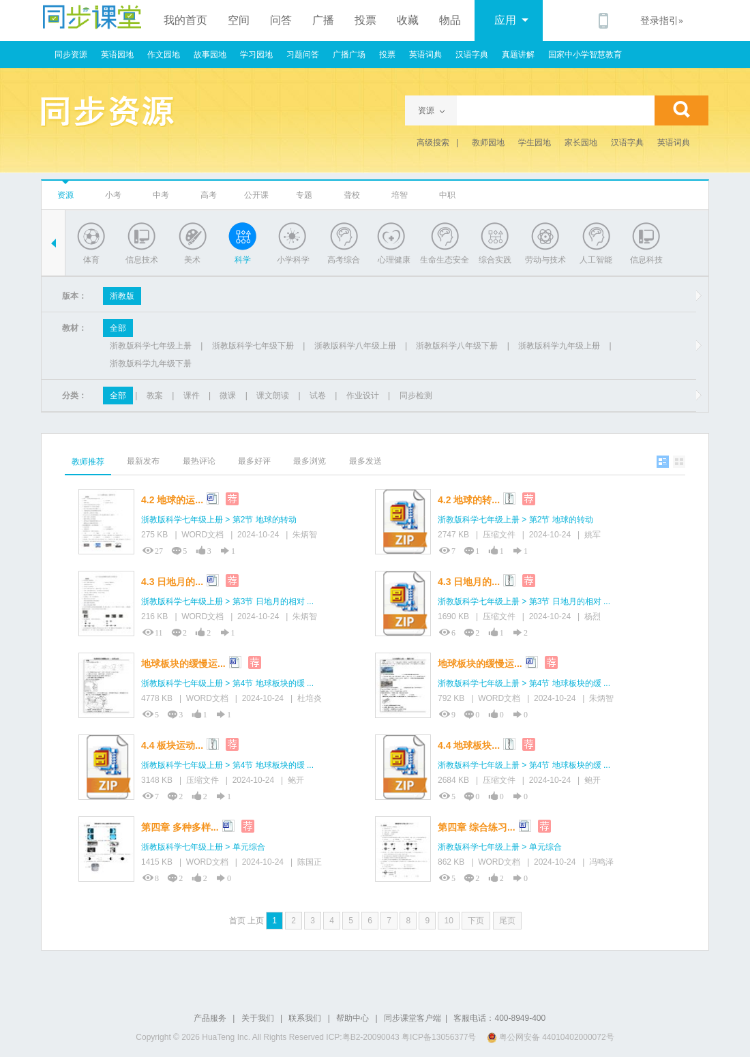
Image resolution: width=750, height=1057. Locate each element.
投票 (365, 20)
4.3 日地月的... (172, 581)
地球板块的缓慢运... (183, 663)
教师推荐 (88, 461)
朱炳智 (304, 534)
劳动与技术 (545, 260)
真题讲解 (518, 54)
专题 (304, 195)
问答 (281, 20)
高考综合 (343, 260)
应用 (511, 20)
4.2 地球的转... (469, 499)
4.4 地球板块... (469, 745)
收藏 (408, 20)
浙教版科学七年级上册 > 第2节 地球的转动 (219, 519)
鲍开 (296, 780)
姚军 (592, 534)
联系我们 (304, 1018)
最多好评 (254, 461)
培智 (399, 195)
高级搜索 (433, 142)
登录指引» (661, 21)
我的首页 (185, 20)
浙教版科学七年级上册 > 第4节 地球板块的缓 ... (227, 683)
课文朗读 (272, 395)
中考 (161, 195)
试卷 (318, 395)
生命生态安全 (444, 260)
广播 (323, 20)
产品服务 (210, 1018)
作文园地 (163, 54)
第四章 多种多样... (180, 827)
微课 (228, 395)
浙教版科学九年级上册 (559, 346)
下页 (476, 920)
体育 (91, 260)
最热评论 (199, 461)
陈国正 (309, 862)
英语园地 (117, 54)
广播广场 (349, 54)
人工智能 (596, 260)
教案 (155, 395)
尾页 (507, 920)
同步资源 (71, 54)
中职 (447, 195)
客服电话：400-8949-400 (499, 1018)
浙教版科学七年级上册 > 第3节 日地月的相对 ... (227, 601)
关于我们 (257, 1018)
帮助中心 (352, 1018)
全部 (118, 328)
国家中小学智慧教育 (585, 54)
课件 (191, 395)
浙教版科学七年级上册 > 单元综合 (203, 847)
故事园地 (210, 54)
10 (448, 920)
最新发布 (143, 461)
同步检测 (416, 395)
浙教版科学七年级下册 (253, 346)
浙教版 (122, 296)
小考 (113, 195)
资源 (65, 195)
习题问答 (302, 54)
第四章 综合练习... (476, 827)
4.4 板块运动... (172, 745)
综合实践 (495, 260)
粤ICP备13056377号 (439, 1037)
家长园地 (581, 142)
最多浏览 (309, 461)
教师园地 (488, 142)
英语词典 (425, 54)
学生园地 (534, 142)
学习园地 (256, 54)
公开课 (256, 195)
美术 (192, 260)
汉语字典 (471, 54)
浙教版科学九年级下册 (151, 363)
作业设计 (362, 395)
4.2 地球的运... (172, 499)
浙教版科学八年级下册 (457, 346)
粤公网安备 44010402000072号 (551, 1037)
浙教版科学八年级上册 (355, 346)
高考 (208, 195)
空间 (239, 20)
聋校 (352, 195)
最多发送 (365, 461)
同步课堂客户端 (412, 1018)
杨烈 (592, 616)
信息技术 (141, 260)
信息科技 (646, 260)
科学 (243, 260)
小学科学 (293, 260)
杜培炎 (309, 698)
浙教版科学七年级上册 (151, 346)
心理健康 (394, 260)
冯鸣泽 (601, 862)
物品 (450, 20)
